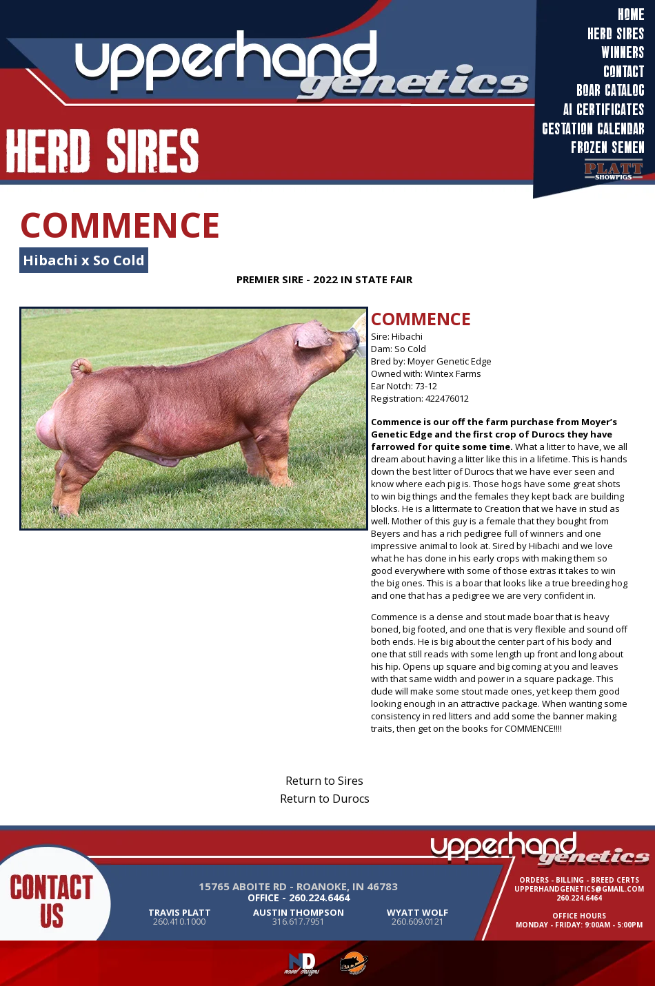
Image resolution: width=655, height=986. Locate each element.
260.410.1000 (179, 921)
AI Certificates (604, 110)
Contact (624, 72)
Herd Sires (616, 34)
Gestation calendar (593, 129)
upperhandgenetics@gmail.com (579, 889)
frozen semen (608, 148)
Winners (623, 53)
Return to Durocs (325, 798)
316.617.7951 (298, 921)
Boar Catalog (610, 91)
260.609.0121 (418, 921)
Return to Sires (324, 780)
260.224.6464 (319, 897)
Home (631, 15)
